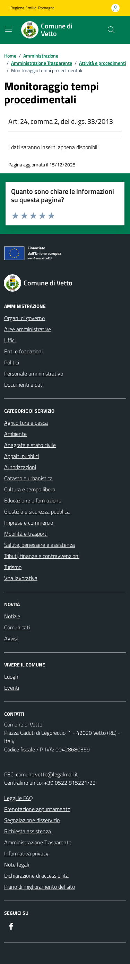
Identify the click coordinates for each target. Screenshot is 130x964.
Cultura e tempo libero (29, 489)
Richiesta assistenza (27, 831)
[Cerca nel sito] (111, 29)
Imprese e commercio (28, 522)
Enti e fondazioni (23, 351)
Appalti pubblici (21, 456)
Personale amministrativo (33, 373)
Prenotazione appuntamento (37, 809)
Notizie (12, 616)
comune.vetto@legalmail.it (47, 774)
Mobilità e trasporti (25, 534)
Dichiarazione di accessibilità (36, 875)
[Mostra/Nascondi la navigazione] (8, 29)
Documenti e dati (23, 384)
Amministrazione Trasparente (37, 842)
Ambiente (15, 434)
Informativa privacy (26, 853)
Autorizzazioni (20, 467)
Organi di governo (24, 318)
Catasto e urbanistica (28, 478)
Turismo (12, 567)
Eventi (11, 687)
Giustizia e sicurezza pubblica (37, 511)
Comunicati (17, 627)
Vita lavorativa (20, 578)
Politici (11, 362)
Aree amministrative (27, 329)
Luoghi (11, 676)
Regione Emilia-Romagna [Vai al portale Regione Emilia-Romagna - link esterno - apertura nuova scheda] (32, 8)
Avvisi (11, 638)
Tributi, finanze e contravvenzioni (41, 556)
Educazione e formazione (32, 500)
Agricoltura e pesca (26, 423)
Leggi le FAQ (18, 798)
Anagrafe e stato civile (30, 445)
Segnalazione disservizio (32, 820)
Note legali (16, 864)
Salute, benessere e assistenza (39, 545)
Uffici (10, 340)
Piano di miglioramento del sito (39, 887)
